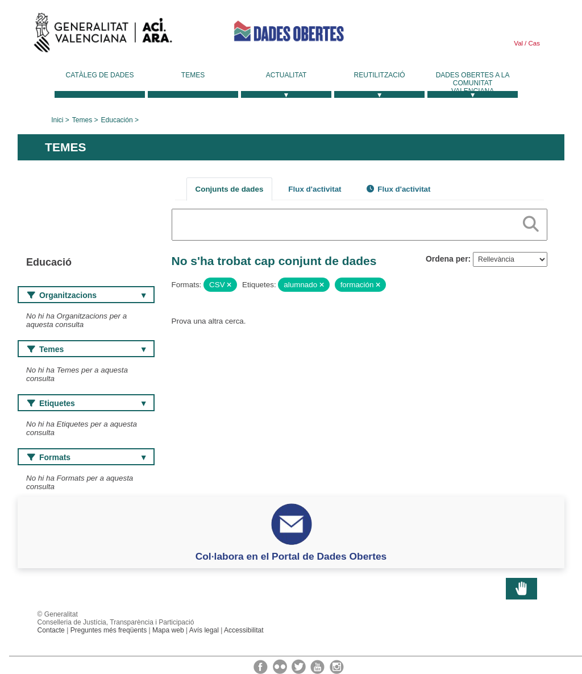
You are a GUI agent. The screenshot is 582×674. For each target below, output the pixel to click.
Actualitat (286, 75)
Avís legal (204, 630)
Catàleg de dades (100, 75)
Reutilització (379, 75)
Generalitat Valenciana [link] (103, 35)
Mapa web (168, 630)
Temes (193, 75)
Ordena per (447, 258)
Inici (57, 120)
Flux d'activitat (314, 189)
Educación (117, 120)
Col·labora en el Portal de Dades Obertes (291, 556)
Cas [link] (533, 43)
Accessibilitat (244, 630)
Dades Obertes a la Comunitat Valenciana (473, 83)
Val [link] (518, 43)
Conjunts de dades (230, 189)
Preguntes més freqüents (108, 630)
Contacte (51, 630)
